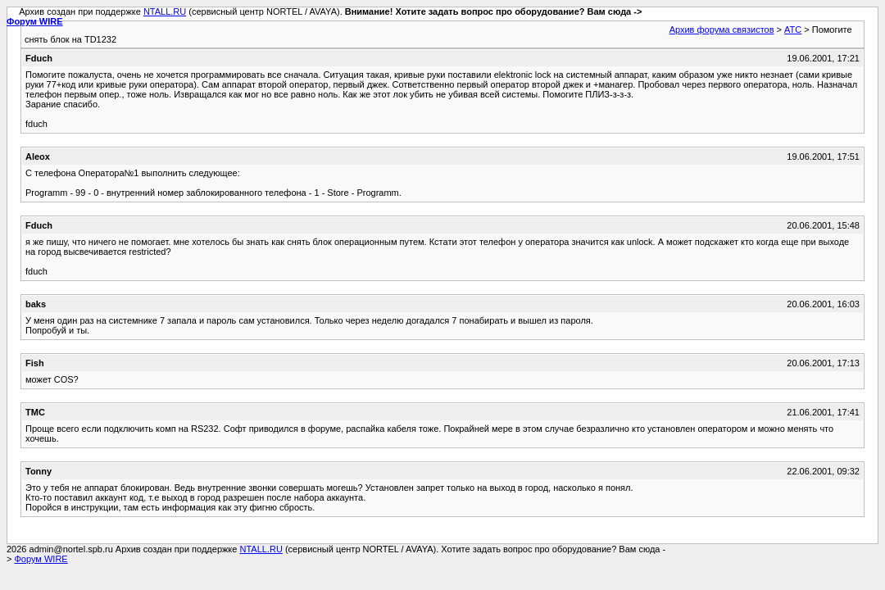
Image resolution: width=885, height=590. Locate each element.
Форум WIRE (35, 21)
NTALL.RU (164, 11)
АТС (792, 29)
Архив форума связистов (721, 29)
